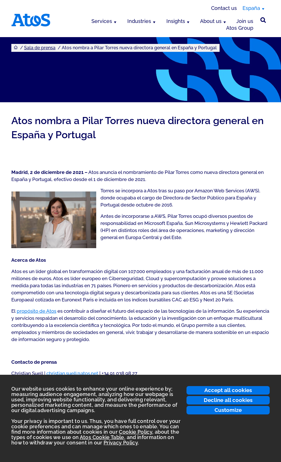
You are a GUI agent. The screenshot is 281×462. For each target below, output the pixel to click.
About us (211, 21)
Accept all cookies (228, 390)
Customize (228, 410)
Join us (244, 21)
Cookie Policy (135, 432)
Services (101, 21)
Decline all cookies (228, 400)
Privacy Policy (121, 443)
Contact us (224, 8)
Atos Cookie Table (102, 437)
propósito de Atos (36, 311)
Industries (139, 21)
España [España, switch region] (251, 8)
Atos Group (239, 28)
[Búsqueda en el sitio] (263, 20)
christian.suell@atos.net (72, 373)
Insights (175, 21)
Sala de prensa (39, 47)
